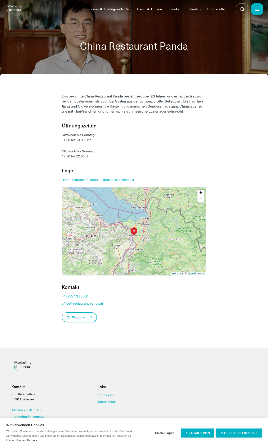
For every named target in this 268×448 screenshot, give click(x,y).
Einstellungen (164, 433)
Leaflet (177, 273)
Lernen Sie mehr (27, 440)
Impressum (105, 395)
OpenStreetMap (196, 273)
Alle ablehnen (198, 433)
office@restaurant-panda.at (82, 303)
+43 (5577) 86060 (75, 296)
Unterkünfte (216, 9)
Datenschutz (106, 402)
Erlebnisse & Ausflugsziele (103, 9)
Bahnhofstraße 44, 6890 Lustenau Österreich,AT (98, 180)
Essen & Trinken (149, 9)
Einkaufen (193, 9)
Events (174, 9)
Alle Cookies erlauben (239, 433)
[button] (134, 231)
